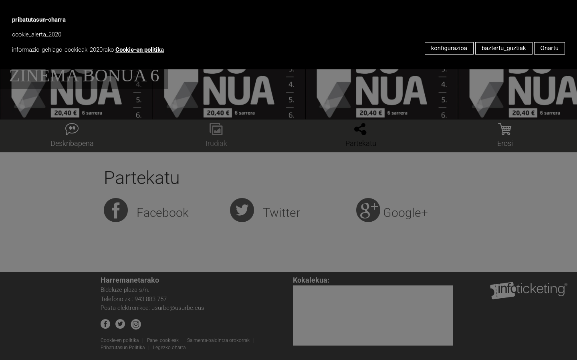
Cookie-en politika (139, 49)
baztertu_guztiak (504, 48)
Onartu (550, 48)
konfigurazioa (449, 48)
